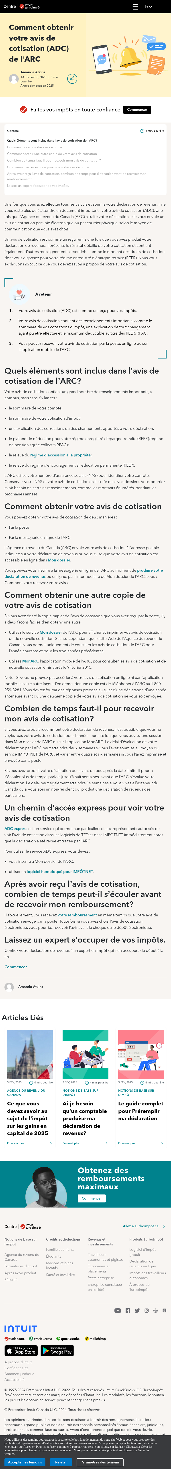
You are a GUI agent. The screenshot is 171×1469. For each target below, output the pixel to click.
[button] (156, 6)
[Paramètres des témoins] (100, 1462)
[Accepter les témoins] (24, 1462)
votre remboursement (77, 915)
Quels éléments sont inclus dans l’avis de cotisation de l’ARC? (52, 140)
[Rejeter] (61, 1462)
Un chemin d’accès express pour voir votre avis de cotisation (51, 167)
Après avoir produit (20, 1273)
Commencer (15, 966)
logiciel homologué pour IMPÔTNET (60, 871)
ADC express (15, 828)
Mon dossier (59, 560)
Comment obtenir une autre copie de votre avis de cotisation (52, 154)
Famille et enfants (60, 1249)
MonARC (30, 661)
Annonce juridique (19, 1374)
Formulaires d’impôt (20, 1266)
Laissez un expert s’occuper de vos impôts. (38, 186)
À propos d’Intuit (18, 1362)
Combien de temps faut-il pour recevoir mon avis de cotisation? (54, 160)
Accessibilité (14, 1379)
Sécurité (11, 1280)
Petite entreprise (101, 1278)
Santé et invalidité (60, 1275)
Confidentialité (16, 1368)
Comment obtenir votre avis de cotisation (37, 147)
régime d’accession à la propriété (60, 455)
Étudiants (53, 1256)
